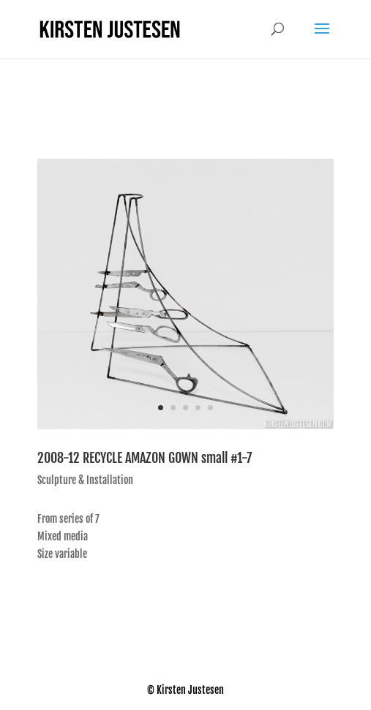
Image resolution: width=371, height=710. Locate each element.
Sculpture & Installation (85, 480)
